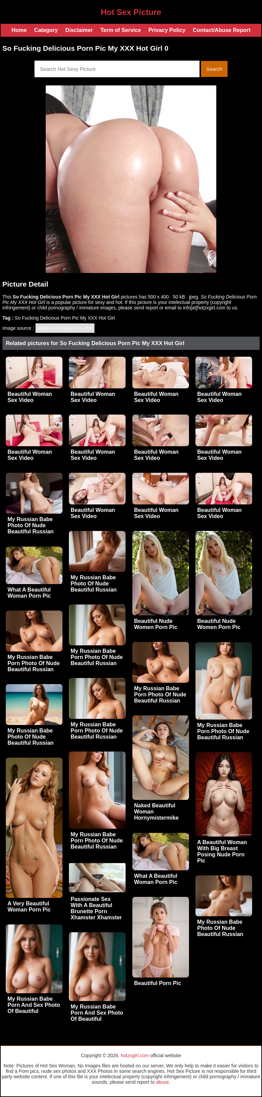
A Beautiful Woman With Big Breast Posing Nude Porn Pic (222, 851)
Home (19, 30)
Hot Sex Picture (131, 12)
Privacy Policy (167, 30)
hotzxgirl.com (135, 1055)
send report (146, 307)
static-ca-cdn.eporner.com (65, 328)
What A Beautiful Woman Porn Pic (29, 593)
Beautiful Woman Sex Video (30, 397)
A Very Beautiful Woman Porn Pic (29, 907)
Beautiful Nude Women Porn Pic (155, 624)
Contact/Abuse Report (221, 30)
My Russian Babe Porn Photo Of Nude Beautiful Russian (97, 657)
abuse (162, 1082)
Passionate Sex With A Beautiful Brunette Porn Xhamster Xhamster (96, 908)
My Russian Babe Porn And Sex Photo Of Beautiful (34, 1005)
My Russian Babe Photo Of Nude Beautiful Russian (31, 525)
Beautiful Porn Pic (157, 983)
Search (214, 69)
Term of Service (120, 30)
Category (46, 30)
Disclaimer (79, 30)
